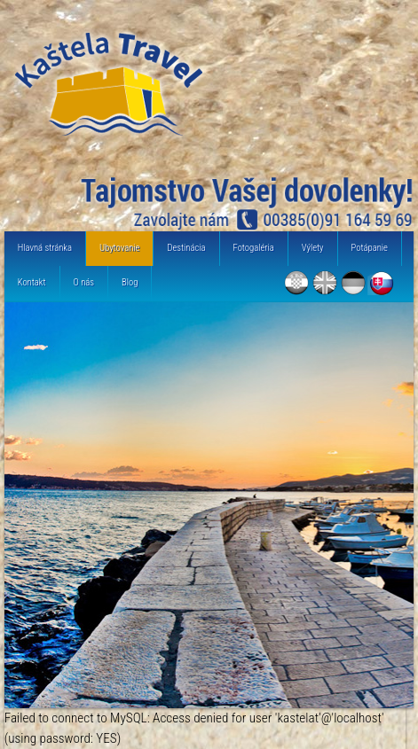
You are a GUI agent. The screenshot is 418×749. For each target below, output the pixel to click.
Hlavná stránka (45, 248)
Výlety (313, 248)
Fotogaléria (253, 248)
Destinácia (186, 248)
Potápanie (369, 248)
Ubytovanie (119, 248)
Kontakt (32, 282)
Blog (130, 282)
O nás (84, 282)
